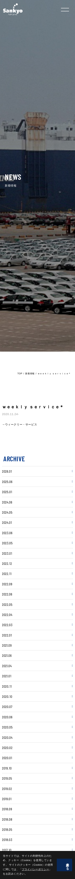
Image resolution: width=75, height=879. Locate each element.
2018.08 (7, 819)
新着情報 (29, 373)
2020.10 (7, 696)
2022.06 (7, 594)
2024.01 (7, 522)
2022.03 (7, 625)
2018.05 (7, 829)
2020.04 (7, 737)
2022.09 (7, 584)
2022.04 (7, 614)
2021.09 (7, 645)
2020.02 (7, 747)
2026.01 (7, 471)
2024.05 (7, 512)
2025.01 (7, 492)
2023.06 (7, 533)
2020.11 (7, 686)
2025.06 (7, 481)
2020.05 (7, 727)
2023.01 (7, 553)
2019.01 (6, 799)
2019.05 (7, 778)
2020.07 (7, 706)
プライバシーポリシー (19, 873)
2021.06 (7, 655)
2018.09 (7, 809)
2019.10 (7, 768)
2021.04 (7, 666)
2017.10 (6, 850)
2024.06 (7, 502)
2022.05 (7, 604)
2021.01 (6, 676)
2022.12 (7, 563)
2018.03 (7, 839)
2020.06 (7, 717)
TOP (19, 373)
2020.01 (7, 758)
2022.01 (7, 635)
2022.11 (6, 573)
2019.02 (7, 788)
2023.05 (7, 543)
